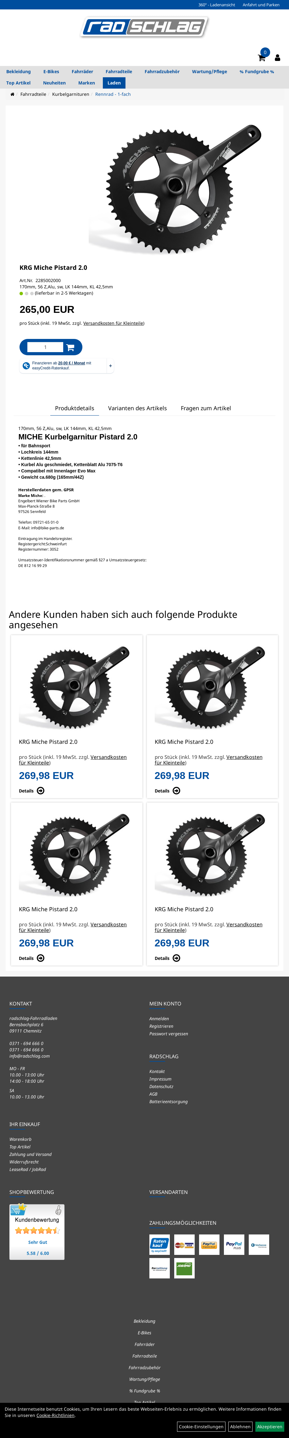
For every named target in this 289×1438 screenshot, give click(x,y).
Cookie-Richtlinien (55, 1415)
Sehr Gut (37, 1242)
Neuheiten (54, 83)
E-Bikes (51, 71)
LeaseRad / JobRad (27, 1169)
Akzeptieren (269, 1427)
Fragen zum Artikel (206, 408)
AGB (153, 1094)
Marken (86, 83)
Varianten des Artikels (137, 408)
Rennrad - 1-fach (113, 94)
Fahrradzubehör (162, 71)
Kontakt (157, 1071)
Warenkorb (20, 1139)
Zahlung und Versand (30, 1154)
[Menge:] (45, 347)
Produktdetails (74, 408)
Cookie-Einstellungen (201, 1427)
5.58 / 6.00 (38, 1253)
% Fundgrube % (257, 71)
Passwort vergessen (168, 1034)
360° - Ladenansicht (216, 5)
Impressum (160, 1079)
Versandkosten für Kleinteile (113, 323)
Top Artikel (18, 83)
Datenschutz (161, 1086)
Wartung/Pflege (209, 71)
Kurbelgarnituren (70, 94)
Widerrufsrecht (24, 1162)
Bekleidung (18, 71)
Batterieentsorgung (168, 1101)
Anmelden (159, 1018)
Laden (114, 83)
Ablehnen (240, 1427)
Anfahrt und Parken (261, 5)
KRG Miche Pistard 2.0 (53, 267)
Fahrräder (82, 71)
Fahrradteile (119, 71)
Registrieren (161, 1026)
